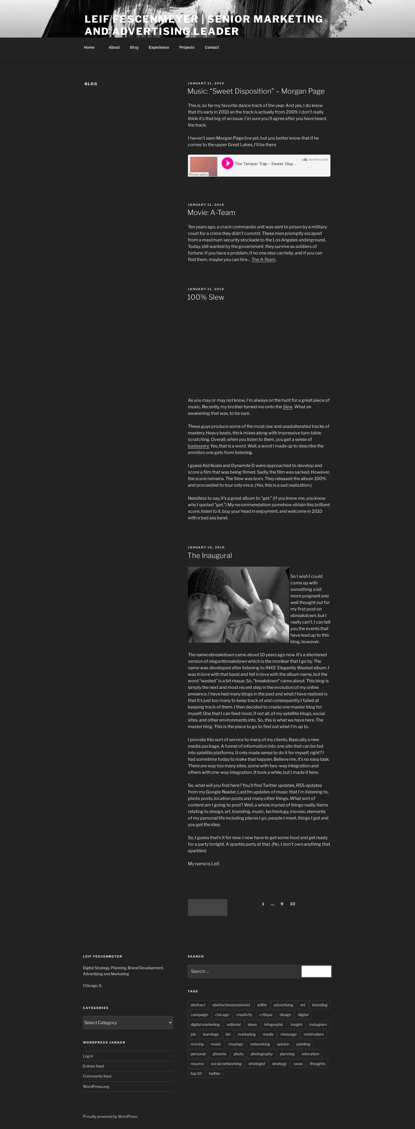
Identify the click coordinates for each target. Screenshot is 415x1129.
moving (197, 1044)
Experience (159, 47)
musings (235, 1044)
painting (303, 1044)
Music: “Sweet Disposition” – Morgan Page (256, 91)
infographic (274, 1024)
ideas (252, 1024)
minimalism (314, 1034)
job (193, 1034)
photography (262, 1053)
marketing (247, 1034)
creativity (244, 1014)
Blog (134, 47)
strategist (257, 1063)
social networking (226, 1063)
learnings (211, 1034)
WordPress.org (96, 1086)
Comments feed (97, 1076)
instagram (318, 1024)
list (228, 1034)
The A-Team (263, 259)
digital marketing (205, 1024)
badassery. (198, 446)
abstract (198, 1004)
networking (260, 1044)
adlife (262, 1004)
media (268, 1034)
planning (287, 1053)
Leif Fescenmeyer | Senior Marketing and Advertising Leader (204, 25)
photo (239, 1053)
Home (92, 47)
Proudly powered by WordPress (110, 1116)
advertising (283, 1004)
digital (303, 1014)
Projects (186, 47)
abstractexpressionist (231, 1004)
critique (265, 1014)
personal (198, 1053)
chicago (222, 1014)
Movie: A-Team (211, 212)
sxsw (298, 1063)
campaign (199, 1014)
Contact (212, 47)
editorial (234, 1024)
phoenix (220, 1053)
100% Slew (205, 297)
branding (319, 1004)
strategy (279, 1063)
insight (296, 1024)
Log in (88, 1056)
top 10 (196, 1073)
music (216, 1044)
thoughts (317, 1063)
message (289, 1034)
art (302, 1004)
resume (197, 1063)
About (114, 47)
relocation (310, 1053)
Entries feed (93, 1066)
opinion (283, 1044)
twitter (214, 1073)
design (285, 1014)
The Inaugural (209, 555)
